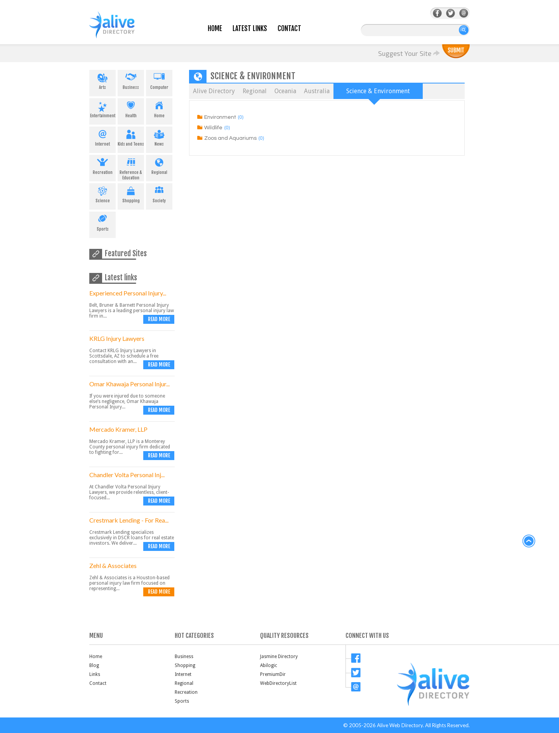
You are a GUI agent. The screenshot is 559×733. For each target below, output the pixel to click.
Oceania (285, 91)
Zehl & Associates (113, 565)
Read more (159, 319)
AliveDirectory (120, 29)
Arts (102, 80)
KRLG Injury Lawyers (116, 338)
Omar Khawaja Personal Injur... (129, 383)
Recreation (102, 165)
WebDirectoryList (278, 683)
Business (131, 80)
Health (131, 108)
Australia (317, 91)
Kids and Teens (131, 137)
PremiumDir (273, 674)
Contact (289, 28)
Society (159, 193)
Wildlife (213, 127)
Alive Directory (214, 91)
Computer (159, 80)
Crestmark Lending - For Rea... (128, 520)
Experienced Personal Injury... (127, 293)
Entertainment (102, 108)
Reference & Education (131, 168)
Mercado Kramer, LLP (118, 429)
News (159, 137)
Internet (102, 137)
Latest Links (250, 28)
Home (215, 28)
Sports (102, 222)
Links (94, 674)
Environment (220, 117)
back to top (529, 541)
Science (102, 193)
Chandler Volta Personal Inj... (127, 474)
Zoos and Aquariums (230, 138)
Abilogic (268, 665)
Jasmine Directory (279, 656)
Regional (159, 165)
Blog (94, 665)
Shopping (131, 193)
